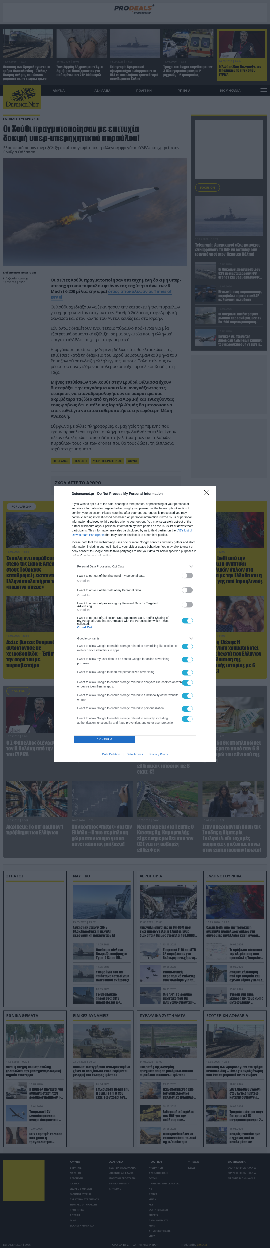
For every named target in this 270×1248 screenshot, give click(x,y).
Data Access (135, 754)
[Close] (208, 494)
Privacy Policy (159, 754)
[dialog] (135, 624)
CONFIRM (104, 739)
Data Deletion (111, 754)
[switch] (187, 575)
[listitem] (135, 566)
